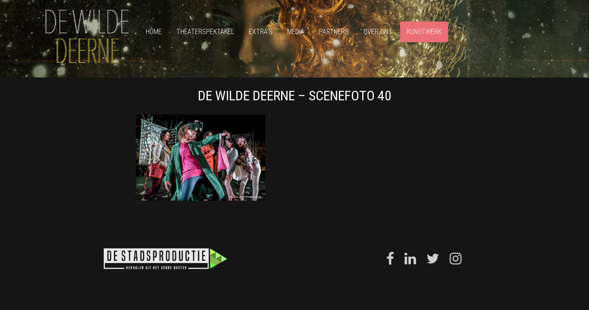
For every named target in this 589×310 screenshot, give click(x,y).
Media (295, 32)
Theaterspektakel (205, 32)
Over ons (377, 32)
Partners (334, 32)
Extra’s (261, 32)
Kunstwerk (424, 32)
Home (154, 32)
